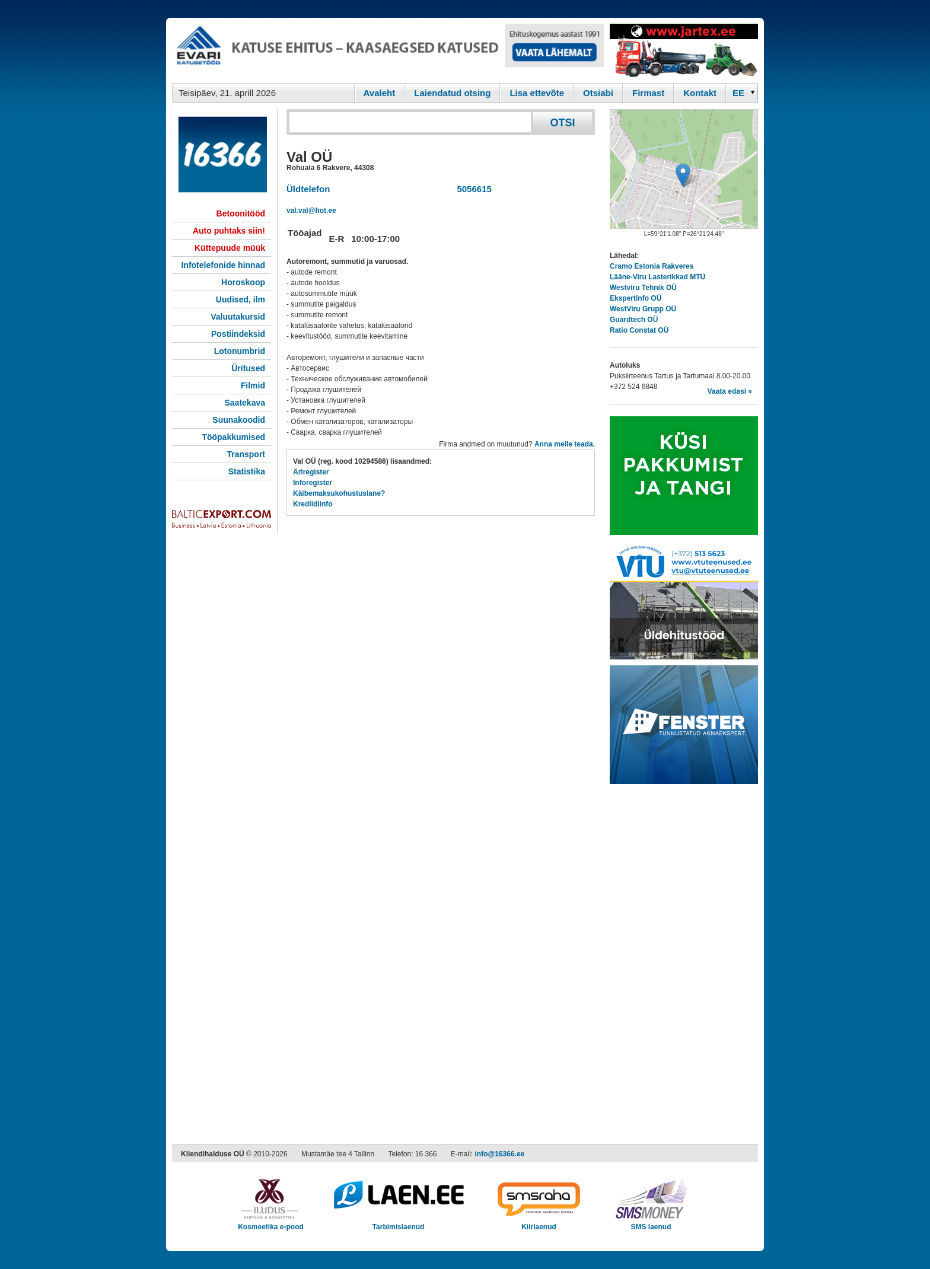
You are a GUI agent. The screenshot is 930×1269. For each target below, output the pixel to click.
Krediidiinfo (313, 504)
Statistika (246, 471)
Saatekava (244, 402)
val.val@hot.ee (311, 210)
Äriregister (311, 472)
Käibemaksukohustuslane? (339, 493)
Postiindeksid (238, 334)
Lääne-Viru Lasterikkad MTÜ (657, 277)
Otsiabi (598, 93)
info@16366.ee (500, 1154)
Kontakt (699, 93)
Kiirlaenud (539, 1223)
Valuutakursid (238, 316)
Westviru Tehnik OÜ (643, 287)
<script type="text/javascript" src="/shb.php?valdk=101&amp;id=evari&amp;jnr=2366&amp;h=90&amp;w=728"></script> (388, 50)
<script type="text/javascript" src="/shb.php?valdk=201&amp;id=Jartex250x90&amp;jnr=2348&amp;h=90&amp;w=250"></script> (684, 50)
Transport (246, 454)
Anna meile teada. (564, 444)
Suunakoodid (238, 420)
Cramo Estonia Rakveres (651, 266)
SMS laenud (651, 1223)
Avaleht (380, 93)
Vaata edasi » (730, 391)
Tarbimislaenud (398, 1223)
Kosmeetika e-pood (271, 1223)
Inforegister (312, 483)
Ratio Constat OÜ (639, 330)
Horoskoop (243, 282)
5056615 (472, 189)
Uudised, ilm (240, 299)
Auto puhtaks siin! (229, 230)
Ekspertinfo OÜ (635, 298)
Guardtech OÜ (634, 319)
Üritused (248, 368)
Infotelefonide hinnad (223, 265)
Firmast (648, 93)
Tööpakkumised (233, 437)
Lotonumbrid (239, 351)
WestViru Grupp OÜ (643, 309)
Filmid (253, 385)
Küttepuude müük (230, 248)
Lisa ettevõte (536, 93)
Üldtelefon (308, 189)
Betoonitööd (240, 213)
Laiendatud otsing (452, 93)
